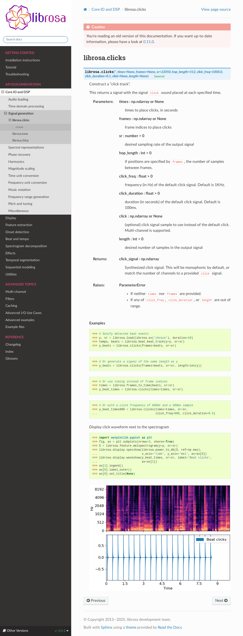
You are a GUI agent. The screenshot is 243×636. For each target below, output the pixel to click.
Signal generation (18, 113)
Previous (96, 600)
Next (221, 600)
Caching (11, 306)
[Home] (85, 9)
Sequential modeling (20, 267)
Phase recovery (19, 154)
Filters (9, 299)
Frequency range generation (28, 197)
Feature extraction (18, 225)
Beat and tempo (17, 239)
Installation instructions (22, 60)
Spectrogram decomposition (26, 246)
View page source (216, 9)
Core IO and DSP (15, 92)
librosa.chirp (20, 140)
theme (131, 627)
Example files (14, 327)
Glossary (11, 358)
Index (9, 351)
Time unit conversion (23, 176)
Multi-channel (15, 292)
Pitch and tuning (20, 204)
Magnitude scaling (21, 168)
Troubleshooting (17, 74)
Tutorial (10, 67)
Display (10, 218)
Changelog (13, 344)
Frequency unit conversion (27, 182)
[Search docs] (35, 39)
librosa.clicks (19, 120)
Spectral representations (26, 147)
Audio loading (18, 99)
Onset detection (17, 232)
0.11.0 (148, 42)
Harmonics (16, 162)
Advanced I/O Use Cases (23, 313)
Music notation (19, 190)
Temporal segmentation (22, 260)
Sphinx (106, 627)
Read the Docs (170, 627)
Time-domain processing (26, 106)
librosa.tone (20, 133)
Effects (10, 253)
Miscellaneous (18, 211)
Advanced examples (19, 320)
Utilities (11, 274)
